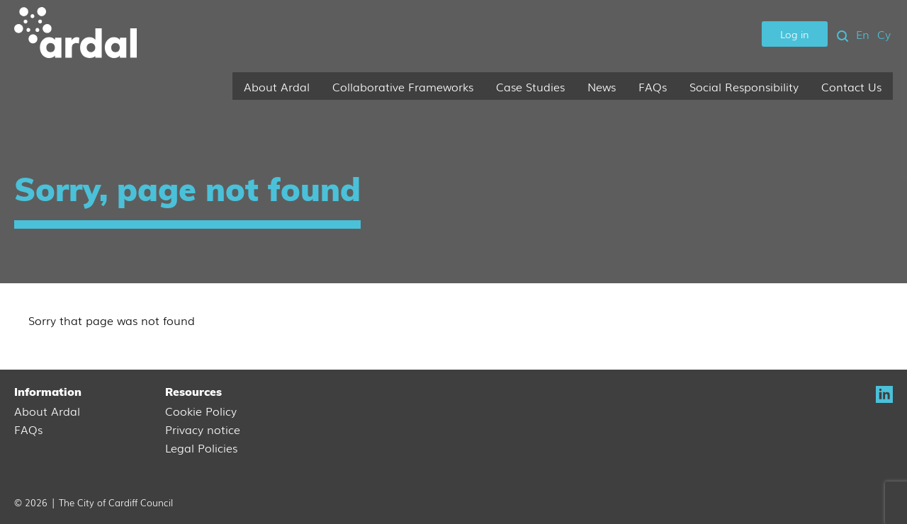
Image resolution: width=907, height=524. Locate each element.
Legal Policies (201, 447)
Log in (794, 33)
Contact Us (851, 86)
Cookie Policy (201, 410)
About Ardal (277, 86)
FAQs (652, 86)
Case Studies (530, 86)
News (601, 86)
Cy (884, 33)
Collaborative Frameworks (402, 86)
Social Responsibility (744, 86)
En (862, 33)
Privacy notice (202, 429)
